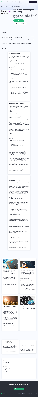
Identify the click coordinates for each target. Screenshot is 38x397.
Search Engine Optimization (7, 372)
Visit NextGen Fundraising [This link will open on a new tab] (20, 23)
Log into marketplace (14, 1)
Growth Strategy (5, 371)
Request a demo (33, 1)
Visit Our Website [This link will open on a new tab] (6, 362)
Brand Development (6, 366)
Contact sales (35, 393)
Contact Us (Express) (19, 20)
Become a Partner (29, 393)
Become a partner (24, 1)
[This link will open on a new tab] (10, 276)
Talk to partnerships (19, 388)
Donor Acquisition (6, 369)
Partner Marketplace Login (22, 393)
